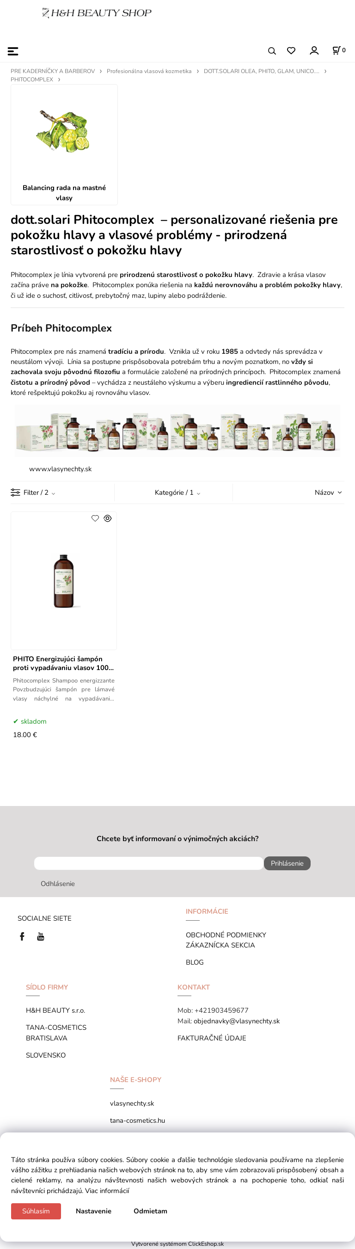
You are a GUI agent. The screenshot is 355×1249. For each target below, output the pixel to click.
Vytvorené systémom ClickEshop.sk (177, 1244)
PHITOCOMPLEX (32, 79)
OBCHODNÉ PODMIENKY (226, 935)
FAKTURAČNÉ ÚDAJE (212, 1038)
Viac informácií (107, 1190)
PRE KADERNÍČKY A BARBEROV (53, 71)
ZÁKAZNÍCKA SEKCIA (222, 945)
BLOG (195, 962)
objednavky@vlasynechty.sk (237, 1021)
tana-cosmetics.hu (137, 1120)
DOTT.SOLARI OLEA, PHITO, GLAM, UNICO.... (261, 71)
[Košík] (339, 50)
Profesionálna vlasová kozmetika (149, 71)
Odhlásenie (58, 883)
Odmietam (150, 1211)
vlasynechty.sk (132, 1103)
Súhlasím (36, 1211)
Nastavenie (93, 1211)
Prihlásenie (287, 863)
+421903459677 (222, 1010)
